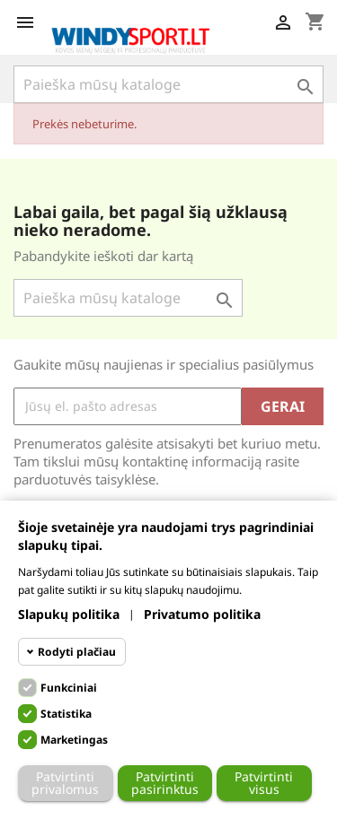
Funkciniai (68, 687)
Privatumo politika (202, 614)
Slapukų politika (69, 614)
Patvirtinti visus (264, 783)
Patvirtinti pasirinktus (165, 783)
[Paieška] (168, 84)
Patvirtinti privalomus (65, 783)
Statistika (66, 713)
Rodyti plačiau (77, 651)
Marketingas (74, 739)
